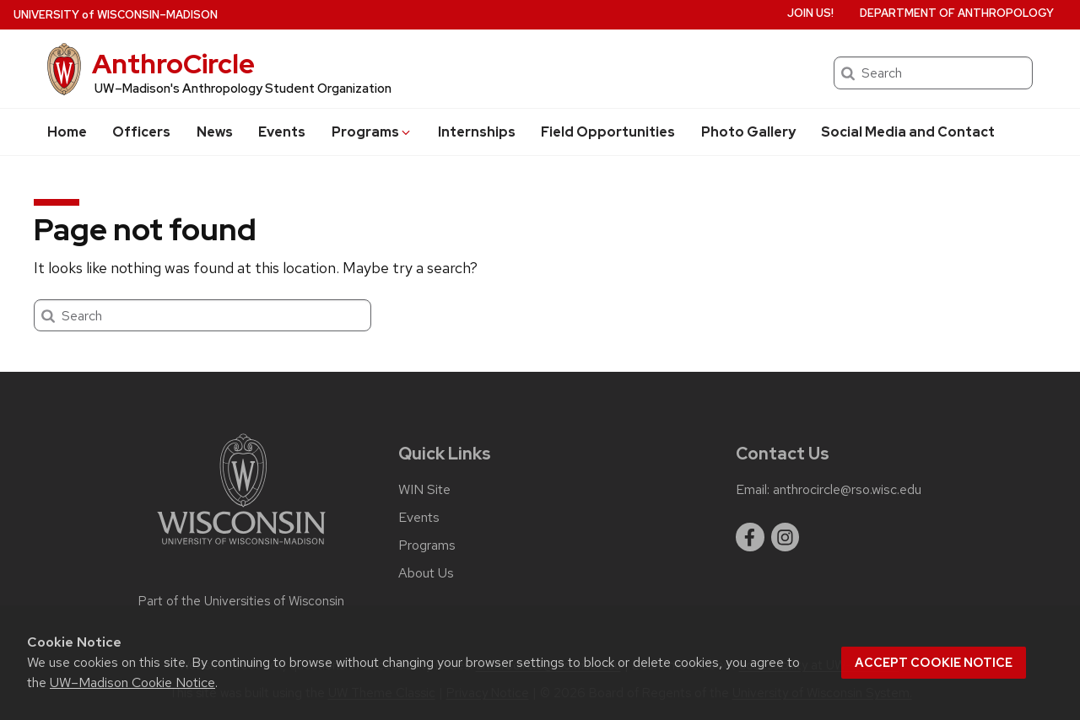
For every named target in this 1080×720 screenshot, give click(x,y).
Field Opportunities (608, 132)
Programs (372, 132)
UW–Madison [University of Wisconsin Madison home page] (116, 15)
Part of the (241, 601)
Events (281, 132)
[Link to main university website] (241, 547)
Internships (477, 132)
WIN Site (424, 489)
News (215, 132)
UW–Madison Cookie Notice (132, 682)
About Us (426, 573)
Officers (141, 132)
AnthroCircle (173, 64)
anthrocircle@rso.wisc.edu (847, 489)
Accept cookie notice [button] (933, 662)
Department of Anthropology (957, 13)
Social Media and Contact (908, 132)
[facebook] (750, 537)
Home (67, 132)
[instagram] (785, 537)
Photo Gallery (748, 132)
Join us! (810, 13)
